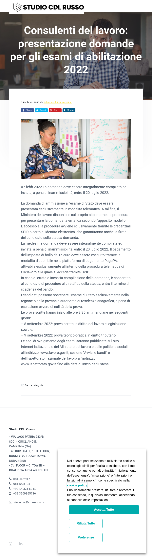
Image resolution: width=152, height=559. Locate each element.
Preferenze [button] (86, 537)
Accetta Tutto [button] (104, 509)
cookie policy (77, 485)
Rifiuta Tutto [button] (86, 523)
